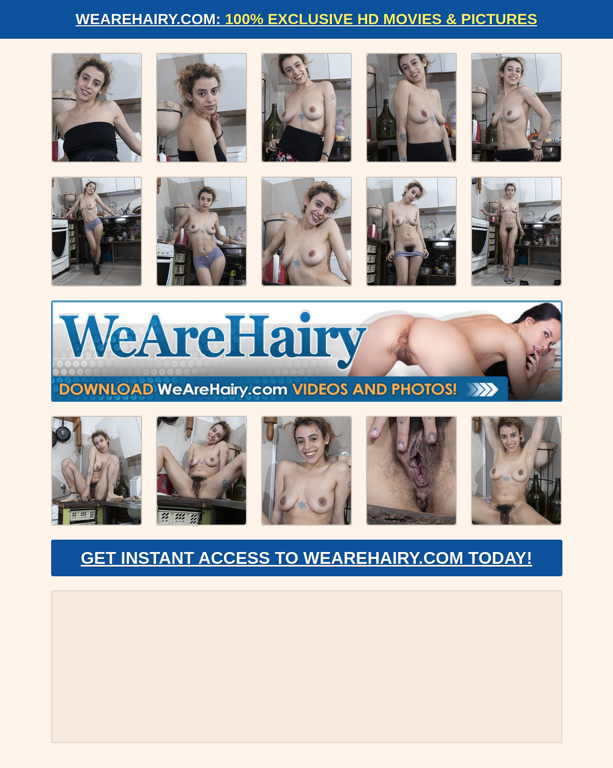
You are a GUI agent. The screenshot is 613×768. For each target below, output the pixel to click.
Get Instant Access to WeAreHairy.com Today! (306, 558)
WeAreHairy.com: (307, 19)
